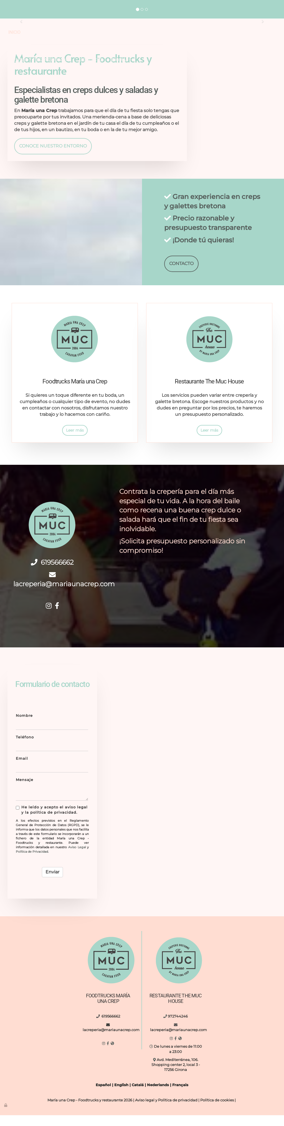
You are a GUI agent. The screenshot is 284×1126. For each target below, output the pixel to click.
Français (180, 1096)
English (121, 1096)
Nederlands (158, 1096)
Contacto (91, 60)
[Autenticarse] (6, 1116)
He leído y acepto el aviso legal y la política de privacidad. (52, 820)
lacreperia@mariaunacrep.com (38, 11)
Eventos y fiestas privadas (39, 60)
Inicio (14, 32)
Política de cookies (217, 1111)
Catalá (138, 1096)
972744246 (254, 2)
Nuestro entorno (195, 32)
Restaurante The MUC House (134, 32)
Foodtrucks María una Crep (61, 32)
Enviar (52, 882)
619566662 (56, 573)
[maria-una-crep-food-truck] (198, 702)
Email (22, 769)
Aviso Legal (77, 858)
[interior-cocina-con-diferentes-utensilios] (198, 754)
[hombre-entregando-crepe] (250, 702)
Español (103, 1096)
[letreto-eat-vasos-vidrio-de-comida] (250, 754)
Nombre (24, 726)
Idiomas (121, 60)
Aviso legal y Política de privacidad (166, 1111)
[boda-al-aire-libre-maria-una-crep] (146, 702)
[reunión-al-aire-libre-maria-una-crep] (231, 75)
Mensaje (24, 790)
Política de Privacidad (32, 862)
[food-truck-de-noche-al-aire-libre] (146, 754)
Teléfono (25, 748)
